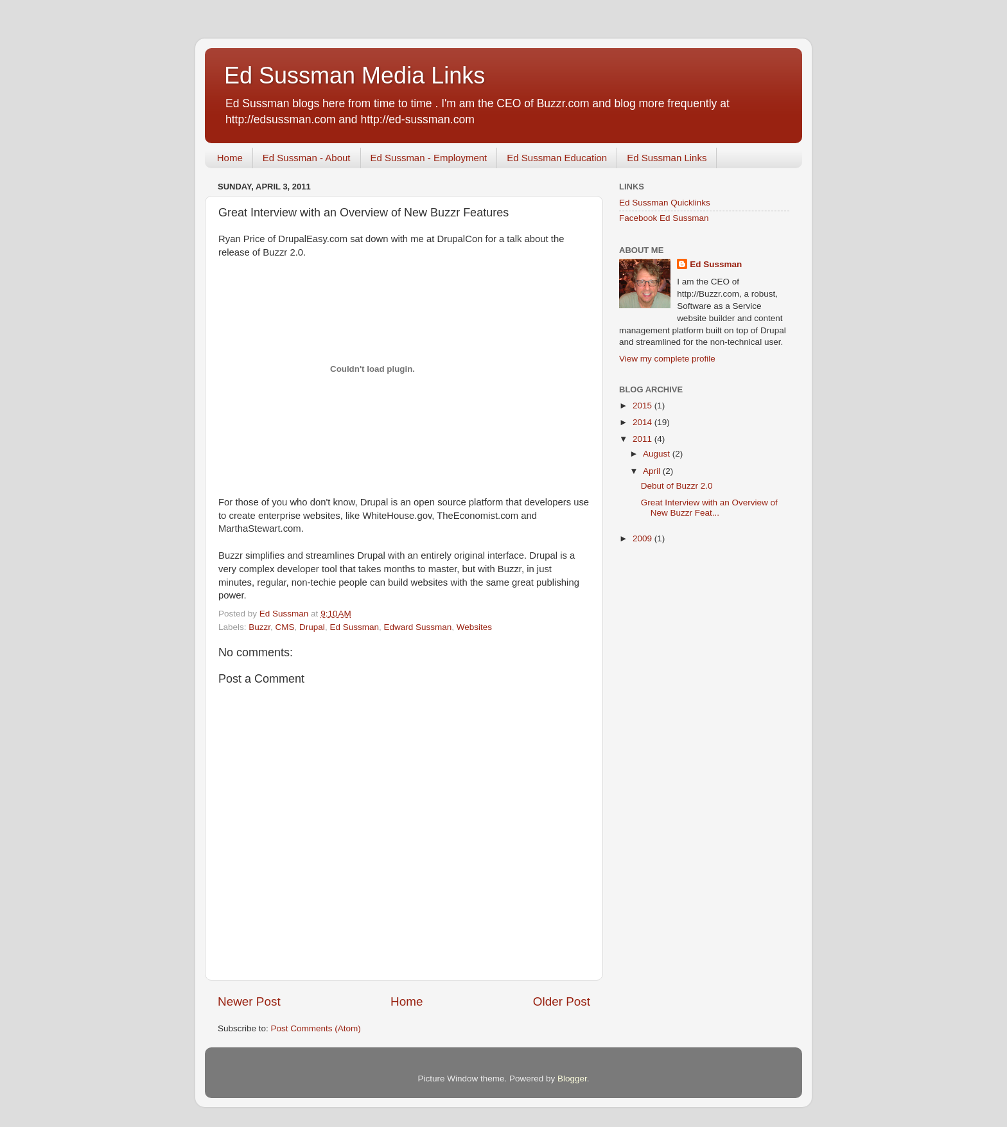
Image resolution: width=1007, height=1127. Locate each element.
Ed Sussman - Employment (429, 157)
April (653, 471)
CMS (285, 627)
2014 (643, 422)
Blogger (572, 1078)
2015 (643, 405)
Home (230, 157)
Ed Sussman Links (666, 157)
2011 (643, 439)
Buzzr (259, 627)
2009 (643, 538)
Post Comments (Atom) (316, 1028)
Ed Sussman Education (557, 157)
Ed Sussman (354, 627)
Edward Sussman (417, 627)
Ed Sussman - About (307, 157)
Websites (474, 627)
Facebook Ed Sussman (664, 218)
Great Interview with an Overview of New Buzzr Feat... (709, 508)
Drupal (312, 627)
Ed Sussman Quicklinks (664, 202)
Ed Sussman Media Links (354, 75)
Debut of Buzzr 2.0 (677, 486)
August (657, 454)
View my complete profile (667, 358)
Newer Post (249, 1001)
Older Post (561, 1001)
